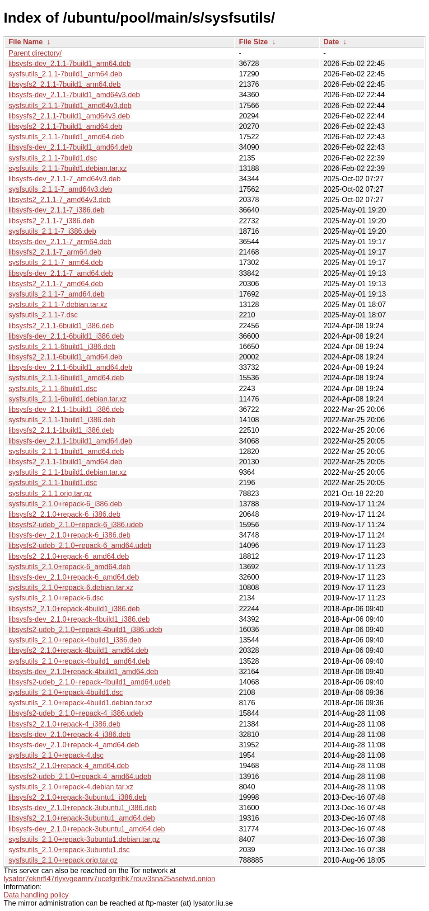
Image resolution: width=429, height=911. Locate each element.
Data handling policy (36, 895)
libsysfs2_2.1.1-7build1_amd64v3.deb (69, 116)
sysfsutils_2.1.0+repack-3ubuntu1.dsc (69, 850)
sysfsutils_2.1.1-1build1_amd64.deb (66, 451)
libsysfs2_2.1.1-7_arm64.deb (55, 252)
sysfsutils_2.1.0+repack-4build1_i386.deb (75, 640)
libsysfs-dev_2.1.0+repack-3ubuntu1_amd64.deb (87, 829)
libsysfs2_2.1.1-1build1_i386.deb (61, 430)
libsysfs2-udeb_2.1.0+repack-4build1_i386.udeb (85, 629)
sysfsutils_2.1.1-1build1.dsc (53, 482)
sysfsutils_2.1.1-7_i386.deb (52, 231)
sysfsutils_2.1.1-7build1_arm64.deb (65, 74)
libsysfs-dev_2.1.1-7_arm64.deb (60, 241)
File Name (26, 42)
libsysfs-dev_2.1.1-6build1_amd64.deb (70, 367)
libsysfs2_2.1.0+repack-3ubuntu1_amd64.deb (82, 818)
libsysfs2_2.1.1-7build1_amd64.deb (65, 126)
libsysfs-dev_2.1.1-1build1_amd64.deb (70, 441)
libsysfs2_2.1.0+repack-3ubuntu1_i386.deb (78, 797)
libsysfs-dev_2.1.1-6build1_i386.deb (66, 336)
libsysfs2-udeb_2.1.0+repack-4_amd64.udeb (80, 776)
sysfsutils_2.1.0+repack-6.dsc (56, 598)
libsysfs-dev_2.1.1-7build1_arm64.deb (70, 63)
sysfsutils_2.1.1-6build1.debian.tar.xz (67, 399)
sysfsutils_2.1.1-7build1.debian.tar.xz (67, 168)
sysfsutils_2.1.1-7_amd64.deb (57, 294)
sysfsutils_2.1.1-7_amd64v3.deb (60, 189)
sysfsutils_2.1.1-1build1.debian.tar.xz (67, 472)
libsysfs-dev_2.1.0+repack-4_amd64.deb (74, 745)
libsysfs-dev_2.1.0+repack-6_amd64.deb (74, 577)
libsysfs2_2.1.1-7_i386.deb (51, 221)
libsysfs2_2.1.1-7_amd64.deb (56, 284)
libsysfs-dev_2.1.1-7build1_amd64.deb (70, 147)
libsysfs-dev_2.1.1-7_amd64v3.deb (65, 179)
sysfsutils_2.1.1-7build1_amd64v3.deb (70, 105)
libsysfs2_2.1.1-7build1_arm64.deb (65, 84)
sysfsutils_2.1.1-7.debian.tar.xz (58, 304)
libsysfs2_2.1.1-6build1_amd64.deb (65, 357)
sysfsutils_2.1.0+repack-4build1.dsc (66, 692)
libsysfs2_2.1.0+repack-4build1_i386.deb (74, 609)
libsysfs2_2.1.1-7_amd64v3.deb (60, 199)
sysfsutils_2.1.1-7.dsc (43, 315)
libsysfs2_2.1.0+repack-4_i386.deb (65, 724)
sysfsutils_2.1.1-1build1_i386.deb (62, 420)
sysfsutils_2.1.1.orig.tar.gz (50, 493)
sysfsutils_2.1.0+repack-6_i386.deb (65, 504)
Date (331, 42)
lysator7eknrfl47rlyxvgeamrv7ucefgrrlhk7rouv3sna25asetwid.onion (109, 879)
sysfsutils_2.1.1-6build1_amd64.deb (66, 378)
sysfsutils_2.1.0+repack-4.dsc (56, 755)
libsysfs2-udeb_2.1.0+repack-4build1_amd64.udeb (90, 682)
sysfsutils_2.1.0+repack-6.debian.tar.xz (71, 587)
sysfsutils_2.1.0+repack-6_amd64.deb (70, 567)
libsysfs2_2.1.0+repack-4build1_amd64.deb (78, 650)
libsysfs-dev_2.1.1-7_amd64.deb (61, 273)
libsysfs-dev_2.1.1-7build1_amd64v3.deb (74, 95)
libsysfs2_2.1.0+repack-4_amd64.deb (69, 765)
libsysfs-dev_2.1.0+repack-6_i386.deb (70, 535)
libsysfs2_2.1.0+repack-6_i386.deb (65, 514)
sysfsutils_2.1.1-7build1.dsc (53, 158)
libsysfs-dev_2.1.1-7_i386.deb (57, 210)
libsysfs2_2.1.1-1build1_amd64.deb (65, 462)
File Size (253, 42)
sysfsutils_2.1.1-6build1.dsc (53, 388)
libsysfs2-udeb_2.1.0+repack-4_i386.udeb (76, 713)
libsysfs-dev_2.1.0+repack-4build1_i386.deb (79, 619)
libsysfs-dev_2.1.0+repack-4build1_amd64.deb (83, 671)
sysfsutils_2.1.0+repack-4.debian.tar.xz (71, 787)
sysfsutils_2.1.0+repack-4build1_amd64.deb (79, 661)
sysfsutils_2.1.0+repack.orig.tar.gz (63, 860)
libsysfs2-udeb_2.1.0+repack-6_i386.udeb (76, 525)
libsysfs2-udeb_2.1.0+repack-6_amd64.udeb (80, 545)
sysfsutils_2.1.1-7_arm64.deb (56, 262)
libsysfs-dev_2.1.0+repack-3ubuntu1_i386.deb (83, 808)
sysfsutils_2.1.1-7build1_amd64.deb (66, 137)
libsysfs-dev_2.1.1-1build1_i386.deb (66, 409)
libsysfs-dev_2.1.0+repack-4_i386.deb (70, 734)
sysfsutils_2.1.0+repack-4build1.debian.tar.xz (81, 703)
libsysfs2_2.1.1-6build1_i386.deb (61, 326)
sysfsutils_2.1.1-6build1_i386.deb (62, 346)
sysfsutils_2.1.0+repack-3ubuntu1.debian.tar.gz (84, 839)
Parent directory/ (35, 53)
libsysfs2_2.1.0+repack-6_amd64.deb (69, 556)
